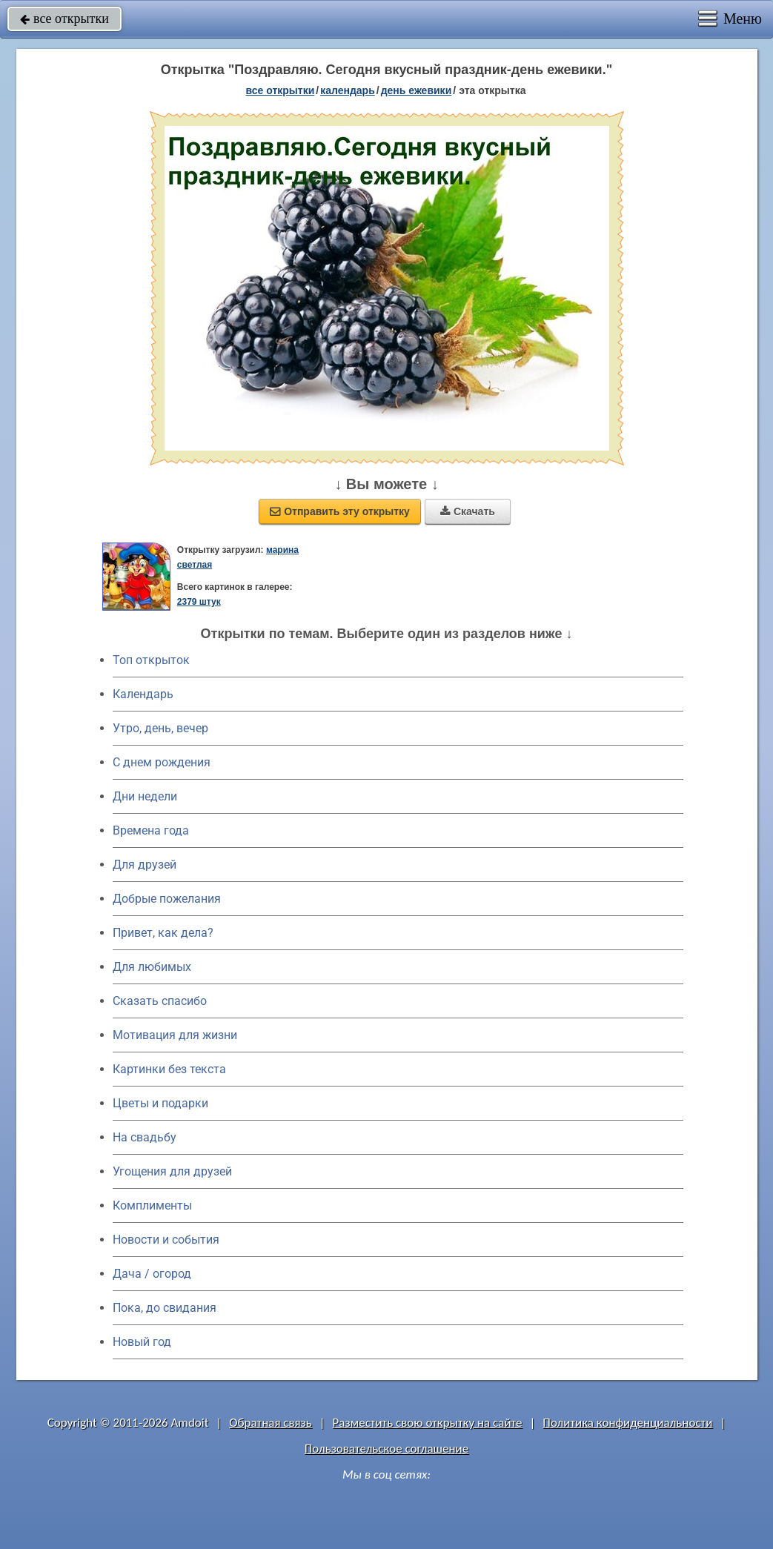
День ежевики (416, 90)
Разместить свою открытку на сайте (427, 1422)
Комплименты (152, 1205)
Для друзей (144, 865)
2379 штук (199, 602)
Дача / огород (152, 1274)
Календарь (347, 90)
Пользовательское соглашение (386, 1448)
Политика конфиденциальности (627, 1422)
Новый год (142, 1342)
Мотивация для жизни (175, 1035)
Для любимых (152, 967)
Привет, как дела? (163, 933)
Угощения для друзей (172, 1171)
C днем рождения (161, 762)
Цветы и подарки (160, 1103)
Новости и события (166, 1240)
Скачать (467, 511)
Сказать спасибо (160, 1001)
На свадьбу (144, 1137)
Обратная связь (270, 1422)
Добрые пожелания (167, 899)
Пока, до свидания (164, 1308)
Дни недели (145, 796)
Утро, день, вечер (160, 728)
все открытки (64, 18)
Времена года (151, 830)
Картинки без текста (169, 1069)
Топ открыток (151, 660)
